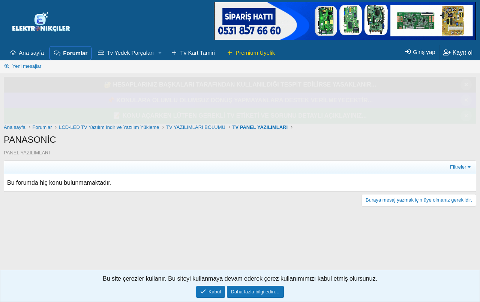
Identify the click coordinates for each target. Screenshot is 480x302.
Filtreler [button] (458, 167)
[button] (159, 52)
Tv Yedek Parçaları (130, 52)
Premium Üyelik (255, 52)
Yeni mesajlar (27, 66)
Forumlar (75, 53)
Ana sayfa (31, 52)
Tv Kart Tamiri (197, 52)
